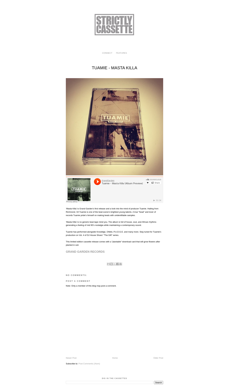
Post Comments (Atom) (89, 363)
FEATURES (121, 53)
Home (115, 358)
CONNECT (107, 53)
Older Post (158, 358)
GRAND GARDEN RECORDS (85, 251)
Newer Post (71, 358)
